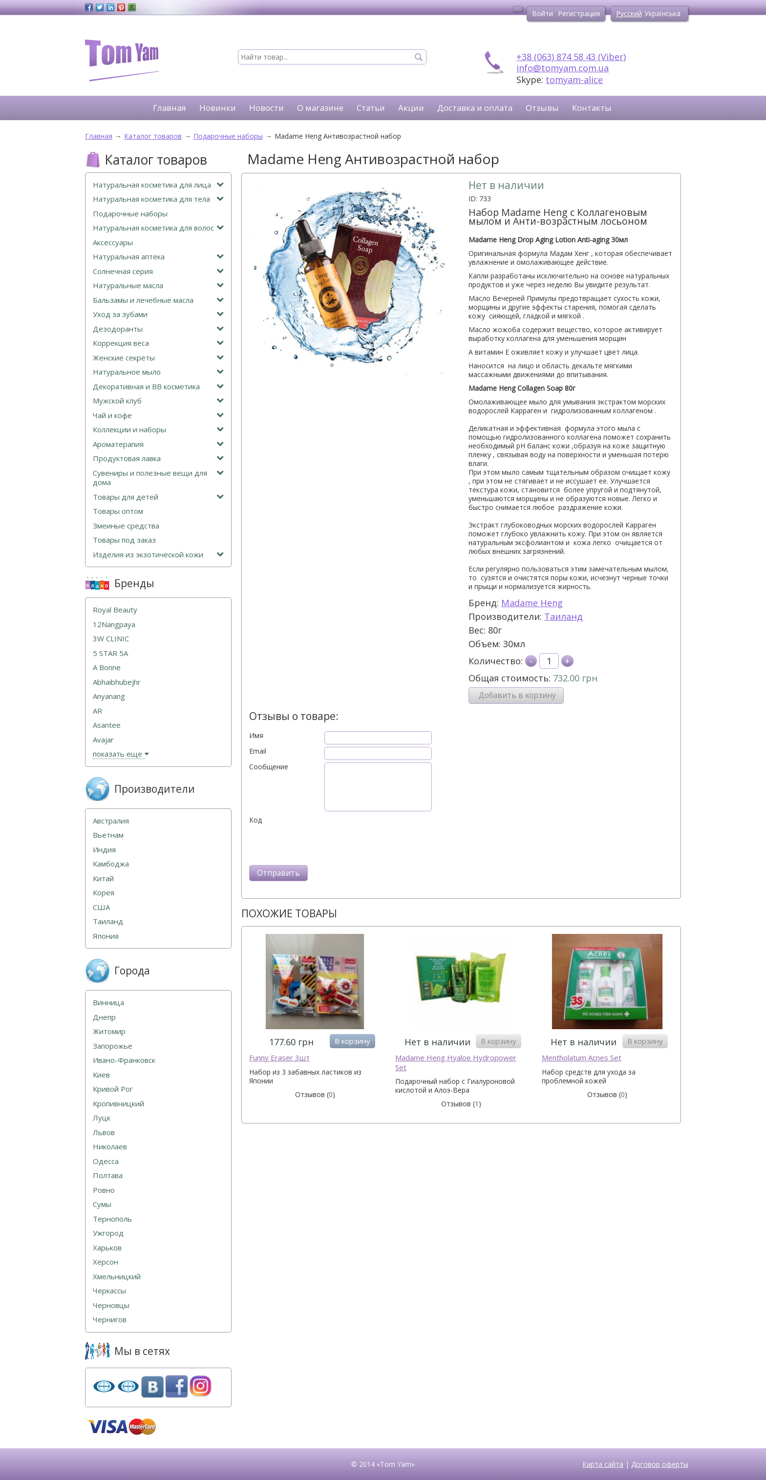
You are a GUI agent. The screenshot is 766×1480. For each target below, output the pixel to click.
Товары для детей (158, 497)
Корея (103, 892)
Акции (411, 107)
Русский (629, 13)
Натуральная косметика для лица (158, 185)
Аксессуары (113, 242)
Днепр (104, 1017)
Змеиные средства (126, 525)
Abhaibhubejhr (117, 682)
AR (97, 711)
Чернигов (110, 1319)
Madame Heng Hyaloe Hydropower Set (455, 1062)
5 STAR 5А (110, 653)
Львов (104, 1132)
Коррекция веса (158, 343)
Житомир (109, 1031)
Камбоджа (111, 863)
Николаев (110, 1146)
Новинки (217, 107)
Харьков (107, 1247)
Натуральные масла (158, 285)
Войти (542, 13)
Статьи (371, 107)
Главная (169, 107)
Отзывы (542, 107)
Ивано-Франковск (124, 1060)
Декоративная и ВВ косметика (158, 386)
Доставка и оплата (474, 107)
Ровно (104, 1190)
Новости (266, 107)
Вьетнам (108, 835)
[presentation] (323, 844)
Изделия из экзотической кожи (158, 554)
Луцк (101, 1117)
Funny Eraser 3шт (279, 1057)
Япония (106, 936)
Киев (101, 1074)
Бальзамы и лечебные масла (158, 300)
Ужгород (108, 1233)
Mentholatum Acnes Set (581, 1057)
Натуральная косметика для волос (158, 228)
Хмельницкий (117, 1276)
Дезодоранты (158, 329)
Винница (108, 1002)
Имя (256, 735)
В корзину (352, 1041)
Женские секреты (158, 357)
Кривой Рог (113, 1089)
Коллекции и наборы (158, 429)
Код (255, 820)
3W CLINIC (111, 638)
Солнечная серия (158, 271)
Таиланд (563, 616)
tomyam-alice (574, 79)
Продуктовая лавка (158, 458)
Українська (662, 13)
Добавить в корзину (517, 695)
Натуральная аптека (158, 256)
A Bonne (107, 667)
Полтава (108, 1175)
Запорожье (112, 1046)
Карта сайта (602, 1464)
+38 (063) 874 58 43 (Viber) (571, 57)
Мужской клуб (158, 400)
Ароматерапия (158, 444)
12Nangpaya (114, 624)
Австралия (111, 820)
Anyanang (109, 696)
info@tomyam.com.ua (562, 68)
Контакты (592, 107)
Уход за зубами (158, 314)
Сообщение (268, 766)
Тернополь (112, 1219)
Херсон (105, 1262)
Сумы (102, 1204)
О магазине (320, 107)
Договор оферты (659, 1464)
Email (257, 751)
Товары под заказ (124, 540)
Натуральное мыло (158, 372)
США (101, 907)
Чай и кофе (158, 415)
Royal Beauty (115, 609)
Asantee (107, 725)
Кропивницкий (118, 1103)
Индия (104, 849)
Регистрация (579, 13)
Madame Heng (532, 603)
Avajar (103, 739)
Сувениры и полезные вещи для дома (158, 477)
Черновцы (111, 1305)
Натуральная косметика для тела (158, 199)
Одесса (106, 1161)
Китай (103, 878)
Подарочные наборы (130, 213)
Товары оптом (118, 511)
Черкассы (109, 1290)
